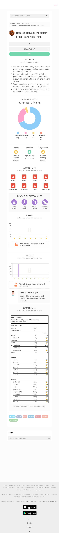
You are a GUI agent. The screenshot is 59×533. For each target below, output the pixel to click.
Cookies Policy (53, 501)
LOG (29, 54)
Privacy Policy (42, 501)
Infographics (29, 519)
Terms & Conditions (31, 501)
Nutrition (29, 523)
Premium (29, 527)
